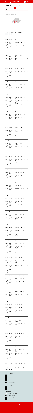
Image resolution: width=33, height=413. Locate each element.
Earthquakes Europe (11, 397)
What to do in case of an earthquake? (14, 388)
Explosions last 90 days (11, 378)
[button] (6, 2)
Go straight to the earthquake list (11, 14)
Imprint (6, 409)
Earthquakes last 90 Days (12, 375)
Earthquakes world (11, 398)
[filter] (6, 37)
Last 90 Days (8, 7)
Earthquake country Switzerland (13, 393)
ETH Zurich (14, 410)
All (15, 7)
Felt (12, 7)
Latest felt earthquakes (11, 376)
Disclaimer (10, 409)
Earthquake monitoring (11, 395)
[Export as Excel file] (9, 34)
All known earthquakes (11, 382)
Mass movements (9, 9)
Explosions (19, 7)
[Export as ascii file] (11, 34)
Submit (7, 33)
